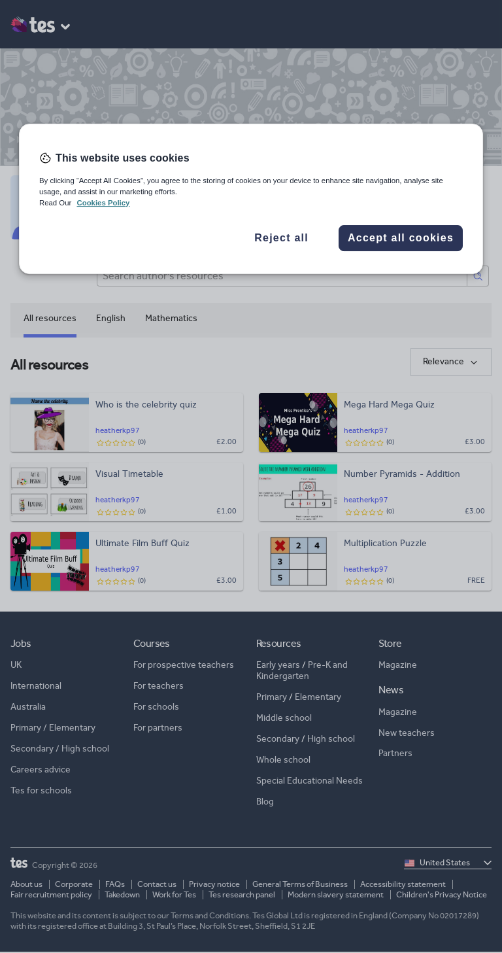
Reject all (281, 237)
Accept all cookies (401, 237)
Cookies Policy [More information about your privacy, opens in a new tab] (102, 203)
